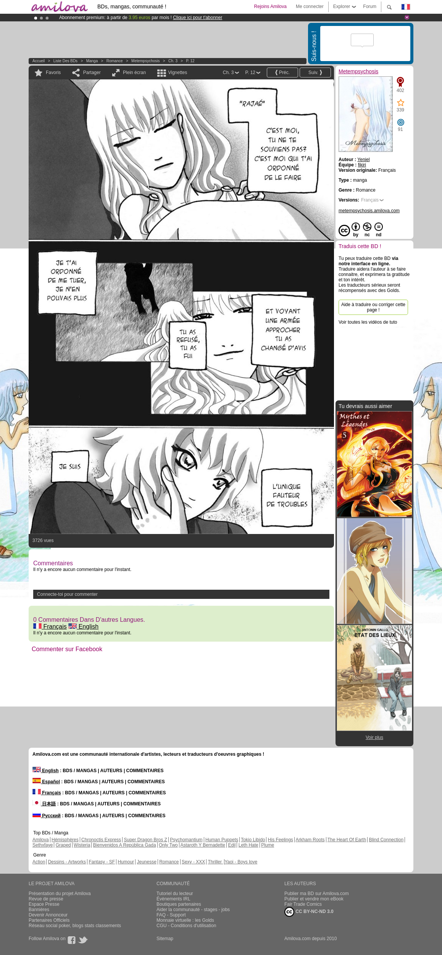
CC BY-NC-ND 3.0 (309, 912)
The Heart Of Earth (346, 839)
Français (50, 626)
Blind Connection (386, 839)
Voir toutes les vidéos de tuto (368, 322)
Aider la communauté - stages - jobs (193, 909)
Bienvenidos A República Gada (124, 845)
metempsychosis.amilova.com (369, 210)
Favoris (53, 72)
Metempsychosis (145, 61)
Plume (267, 845)
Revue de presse (46, 899)
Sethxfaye (42, 845)
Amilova (40, 839)
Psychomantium (186, 839)
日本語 (44, 804)
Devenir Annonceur (48, 915)
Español (46, 781)
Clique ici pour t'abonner (197, 17)
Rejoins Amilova (270, 6)
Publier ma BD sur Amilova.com (316, 893)
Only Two (168, 845)
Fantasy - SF (102, 862)
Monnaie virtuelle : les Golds (185, 920)
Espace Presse (44, 904)
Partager (92, 72)
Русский (46, 815)
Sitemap (164, 938)
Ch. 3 (172, 61)
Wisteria (82, 845)
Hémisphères (65, 839)
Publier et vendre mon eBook (314, 899)
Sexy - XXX (193, 862)
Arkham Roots (310, 839)
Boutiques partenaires (178, 904)
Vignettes (177, 72)
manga (92, 61)
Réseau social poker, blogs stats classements (75, 925)
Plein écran (134, 72)
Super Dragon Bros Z (145, 839)
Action (38, 862)
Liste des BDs (65, 61)
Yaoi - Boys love (240, 862)
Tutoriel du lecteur (174, 893)
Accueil (38, 61)
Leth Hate (248, 845)
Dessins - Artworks (67, 862)
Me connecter (310, 6)
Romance (114, 61)
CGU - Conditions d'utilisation (186, 925)
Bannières (39, 909)
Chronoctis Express (101, 839)
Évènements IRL (173, 899)
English (83, 626)
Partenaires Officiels (49, 920)
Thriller (215, 862)
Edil (232, 845)
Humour (126, 862)
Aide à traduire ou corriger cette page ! (373, 307)
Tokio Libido (253, 839)
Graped (63, 845)
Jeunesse (146, 862)
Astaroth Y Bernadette (202, 845)
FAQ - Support (171, 915)
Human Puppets (221, 839)
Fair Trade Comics (303, 904)
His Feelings (280, 839)
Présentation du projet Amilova (60, 893)
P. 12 (190, 61)
